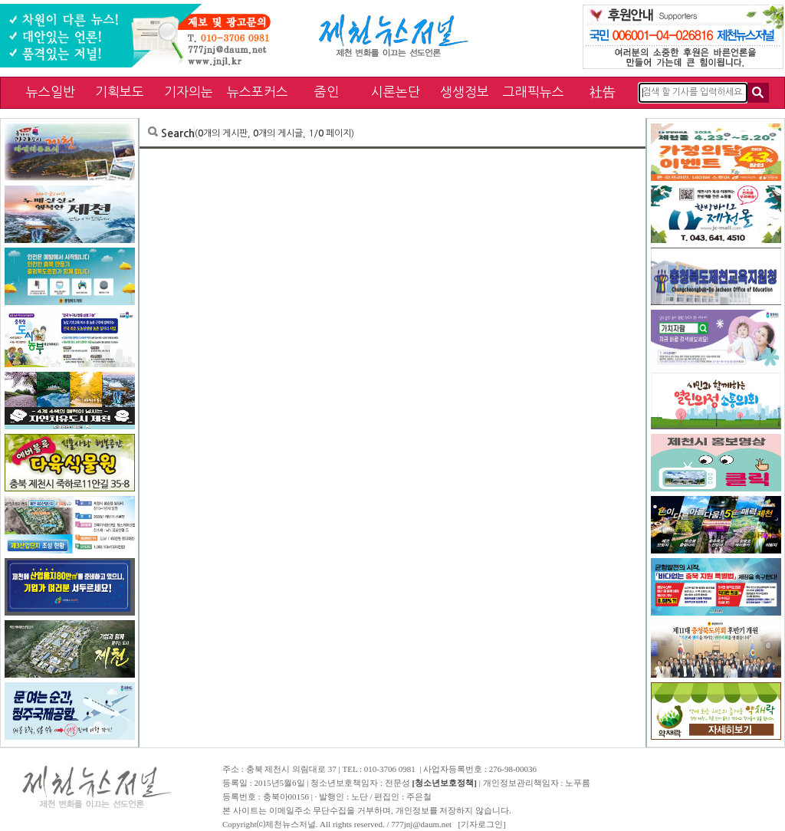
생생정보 (464, 91)
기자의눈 (188, 91)
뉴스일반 (50, 91)
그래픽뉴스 (533, 91)
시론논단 (395, 91)
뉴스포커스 (257, 91)
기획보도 (119, 91)
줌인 (326, 91)
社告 (603, 91)
